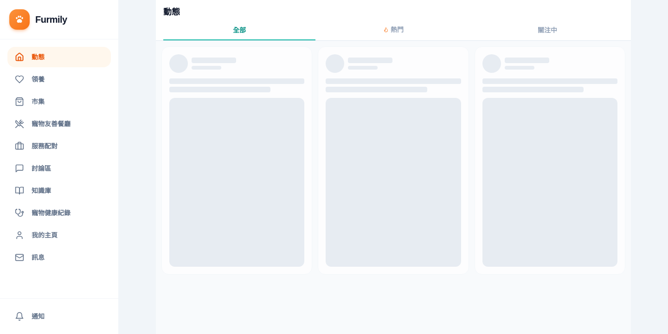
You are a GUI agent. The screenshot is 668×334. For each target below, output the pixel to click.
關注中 (547, 30)
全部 (239, 30)
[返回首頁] (59, 19)
